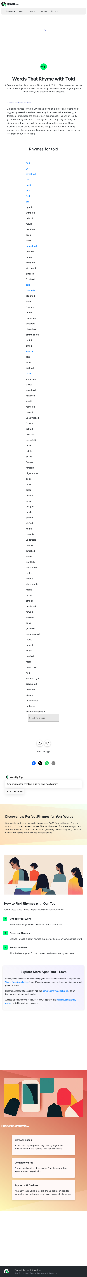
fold (28, 196)
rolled (29, 373)
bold (28, 190)
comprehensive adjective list (55, 991)
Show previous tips (15, 791)
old (27, 201)
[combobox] (43, 718)
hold (28, 163)
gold (28, 168)
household (31, 246)
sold (28, 284)
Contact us (53, 1273)
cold (28, 179)
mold (28, 185)
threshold (31, 174)
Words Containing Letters (16, 982)
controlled (31, 290)
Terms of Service (22, 1270)
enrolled (30, 351)
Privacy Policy (36, 1270)
